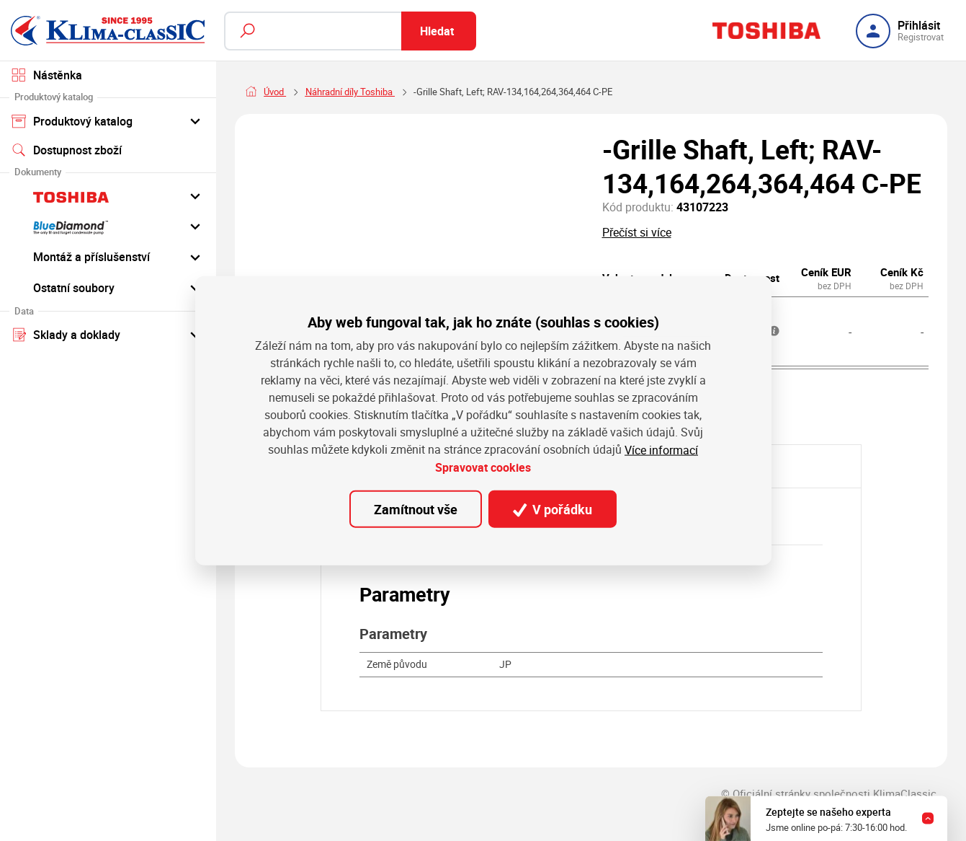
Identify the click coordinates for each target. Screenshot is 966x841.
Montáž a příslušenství (108, 256)
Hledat (437, 31)
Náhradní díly (332, 91)
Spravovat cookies (483, 467)
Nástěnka (47, 75)
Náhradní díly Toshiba (423, 91)
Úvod (275, 91)
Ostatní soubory (108, 287)
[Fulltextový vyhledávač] (350, 31)
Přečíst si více (636, 232)
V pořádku (552, 509)
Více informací (661, 450)
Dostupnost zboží (67, 150)
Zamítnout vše (415, 509)
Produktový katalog (108, 120)
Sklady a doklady (108, 334)
